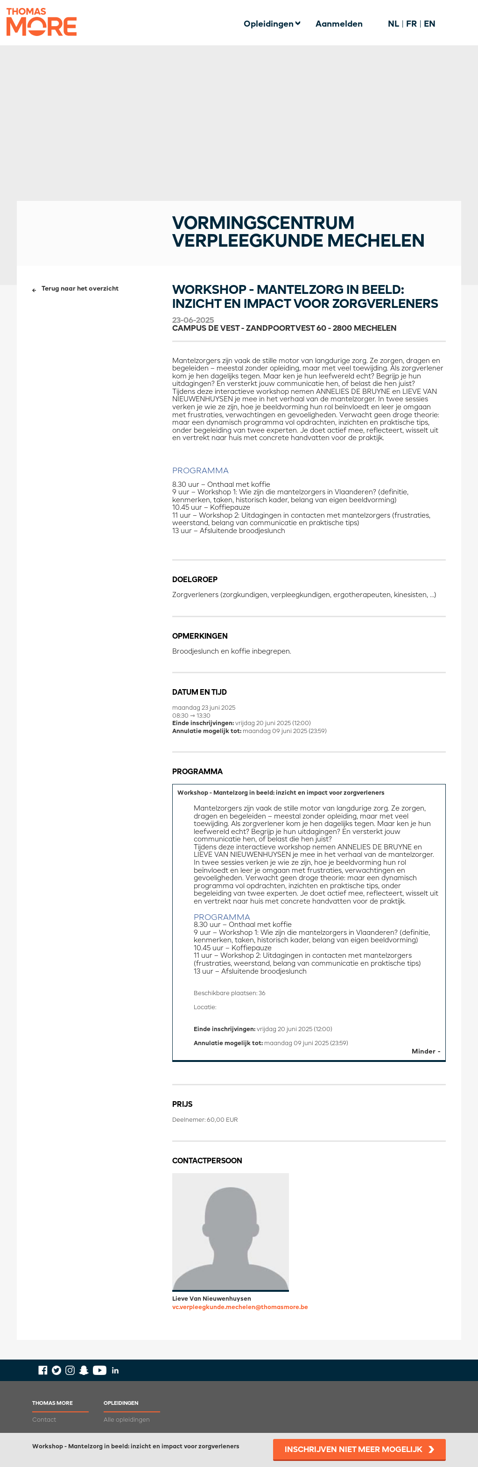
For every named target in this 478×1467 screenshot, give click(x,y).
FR (411, 24)
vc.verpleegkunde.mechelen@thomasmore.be (240, 1307)
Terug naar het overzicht (80, 289)
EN (430, 24)
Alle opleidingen (127, 1420)
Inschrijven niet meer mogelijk (353, 1450)
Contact (44, 1420)
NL (393, 24)
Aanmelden (339, 24)
